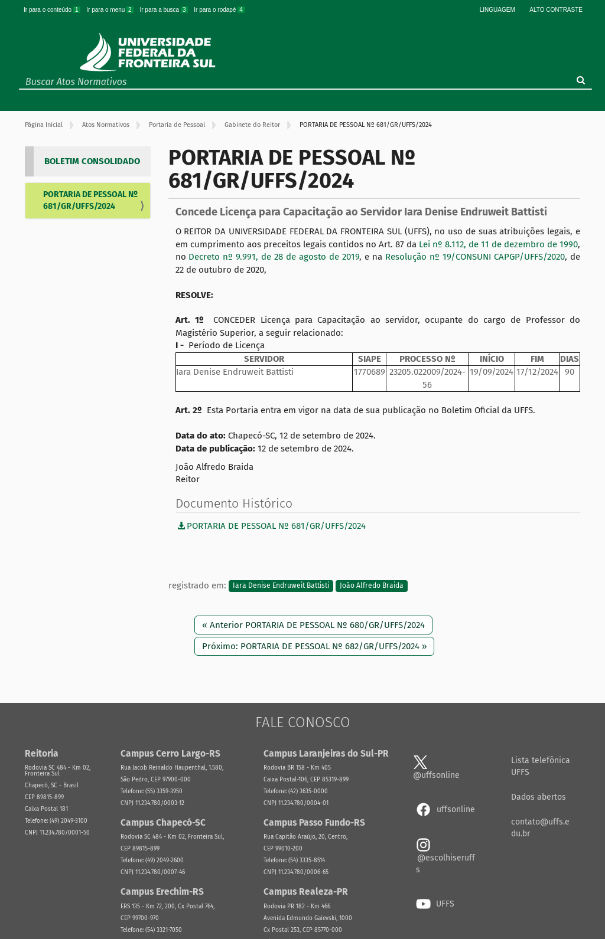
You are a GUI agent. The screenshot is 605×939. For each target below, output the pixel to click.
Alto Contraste (556, 9)
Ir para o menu (110, 9)
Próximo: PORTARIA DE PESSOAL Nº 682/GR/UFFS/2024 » (314, 646)
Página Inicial (44, 125)
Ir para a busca (164, 9)
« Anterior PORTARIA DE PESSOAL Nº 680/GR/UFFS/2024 (313, 625)
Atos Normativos (105, 125)
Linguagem (497, 9)
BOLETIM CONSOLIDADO (92, 161)
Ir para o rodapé (219, 9)
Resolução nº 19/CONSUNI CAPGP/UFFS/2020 (475, 256)
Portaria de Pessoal (177, 125)
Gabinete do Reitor (252, 125)
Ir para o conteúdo (53, 9)
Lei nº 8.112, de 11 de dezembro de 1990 (498, 244)
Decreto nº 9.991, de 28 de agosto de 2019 (273, 256)
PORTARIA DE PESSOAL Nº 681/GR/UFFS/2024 (90, 200)
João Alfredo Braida (372, 586)
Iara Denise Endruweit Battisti (281, 586)
